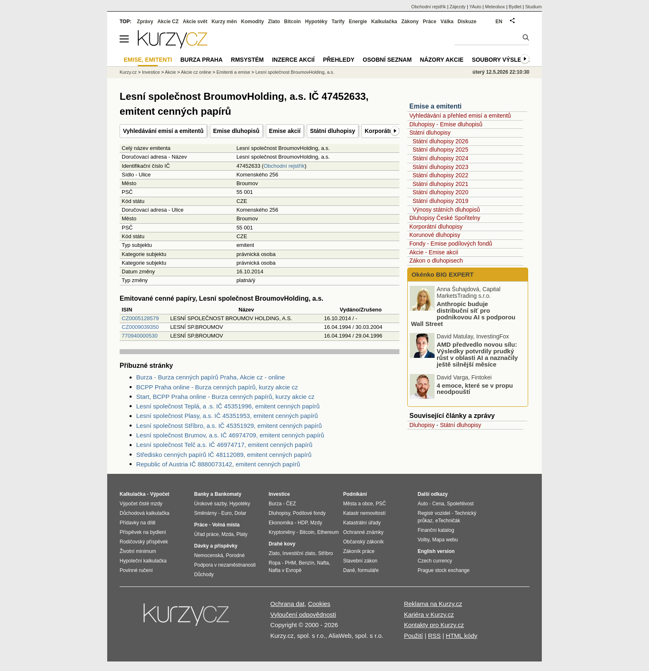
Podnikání (355, 494)
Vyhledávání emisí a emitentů (163, 131)
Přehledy (338, 59)
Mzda (227, 534)
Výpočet (159, 494)
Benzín (306, 563)
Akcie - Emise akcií (433, 252)
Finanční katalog (436, 530)
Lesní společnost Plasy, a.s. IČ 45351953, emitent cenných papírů (227, 415)
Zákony (409, 21)
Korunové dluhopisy (434, 235)
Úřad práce (206, 534)
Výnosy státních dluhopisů (446, 209)
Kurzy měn (224, 21)
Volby (423, 540)
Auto (423, 504)
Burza (275, 504)
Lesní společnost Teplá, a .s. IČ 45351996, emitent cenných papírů (228, 406)
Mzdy (316, 523)
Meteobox (495, 6)
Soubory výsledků (503, 59)
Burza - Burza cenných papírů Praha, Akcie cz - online (210, 377)
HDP (303, 523)
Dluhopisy (422, 425)
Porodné (235, 555)
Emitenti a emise (233, 72)
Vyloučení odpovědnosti (303, 614)
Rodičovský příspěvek (144, 542)
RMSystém (247, 59)
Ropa (275, 563)
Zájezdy (457, 6)
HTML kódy (461, 635)
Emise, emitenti (148, 59)
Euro (226, 513)
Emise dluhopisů (236, 131)
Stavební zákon (360, 561)
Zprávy (145, 21)
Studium (533, 6)
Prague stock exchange (443, 570)
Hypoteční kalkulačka (143, 561)
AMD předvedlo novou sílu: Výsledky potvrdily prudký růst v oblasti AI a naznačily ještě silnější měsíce (477, 354)
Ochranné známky (363, 532)
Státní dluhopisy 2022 (441, 175)
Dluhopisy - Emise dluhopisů (446, 124)
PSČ (381, 504)
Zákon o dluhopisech (436, 260)
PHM (290, 563)
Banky (201, 494)
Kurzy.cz (128, 72)
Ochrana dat (287, 603)
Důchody (204, 574)
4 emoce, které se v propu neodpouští (475, 388)
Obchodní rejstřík (284, 166)
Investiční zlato (298, 553)
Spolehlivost (460, 504)
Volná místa (225, 525)
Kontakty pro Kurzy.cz (434, 624)
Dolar (240, 513)
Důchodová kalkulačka (144, 513)
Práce (430, 21)
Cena (438, 504)
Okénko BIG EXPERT (442, 274)
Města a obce (358, 504)
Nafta (323, 563)
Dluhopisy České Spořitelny (444, 218)
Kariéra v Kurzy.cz (429, 614)
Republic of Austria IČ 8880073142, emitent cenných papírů (218, 464)
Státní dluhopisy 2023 (441, 167)
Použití (413, 635)
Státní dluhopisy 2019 (441, 201)
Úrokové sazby (210, 504)
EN (498, 21)
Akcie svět (195, 21)
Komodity (252, 21)
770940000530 (140, 336)
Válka (446, 21)
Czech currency (435, 561)
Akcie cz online (196, 72)
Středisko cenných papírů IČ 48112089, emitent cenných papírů (224, 454)
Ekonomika (281, 523)
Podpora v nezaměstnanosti (225, 565)
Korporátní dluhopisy (435, 226)
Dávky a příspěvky (216, 546)
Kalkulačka (384, 21)
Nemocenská (208, 555)
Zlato (274, 21)
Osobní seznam (387, 59)
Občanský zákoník (363, 542)
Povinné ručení (136, 570)
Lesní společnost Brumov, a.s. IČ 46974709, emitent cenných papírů (230, 435)
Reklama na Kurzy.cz (433, 603)
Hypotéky (316, 21)
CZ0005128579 (140, 318)
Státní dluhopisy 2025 (441, 149)
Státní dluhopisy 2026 (441, 141)
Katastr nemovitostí (364, 513)
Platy (242, 534)
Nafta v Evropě (285, 570)
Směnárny (205, 513)
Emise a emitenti (435, 106)
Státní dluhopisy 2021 (441, 184)
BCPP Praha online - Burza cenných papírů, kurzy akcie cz (217, 387)
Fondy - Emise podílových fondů (450, 243)
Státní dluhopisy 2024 (441, 158)
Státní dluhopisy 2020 (441, 192)
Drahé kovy (282, 544)
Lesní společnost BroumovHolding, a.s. (294, 72)
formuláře (368, 570)
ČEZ (291, 504)
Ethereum (328, 532)
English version (436, 551)
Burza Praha (201, 59)
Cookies (319, 603)
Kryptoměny (282, 532)
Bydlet (515, 6)
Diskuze (467, 21)
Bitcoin (292, 21)
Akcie (170, 72)
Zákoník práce (359, 551)
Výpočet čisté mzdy (141, 504)
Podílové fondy (309, 513)
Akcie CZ (167, 21)
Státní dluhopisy (332, 131)
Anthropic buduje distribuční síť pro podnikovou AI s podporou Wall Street (463, 313)
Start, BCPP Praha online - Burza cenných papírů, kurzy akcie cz (225, 396)
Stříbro (325, 553)
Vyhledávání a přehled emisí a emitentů (460, 115)
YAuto (475, 6)
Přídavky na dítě (138, 523)
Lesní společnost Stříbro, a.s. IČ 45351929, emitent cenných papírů (229, 425)
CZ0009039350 (140, 327)
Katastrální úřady (362, 523)
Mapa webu (445, 540)
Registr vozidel (434, 513)
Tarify (338, 21)
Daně (349, 570)
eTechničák (447, 521)
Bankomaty (227, 494)
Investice (151, 72)
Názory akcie (442, 59)
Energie (358, 21)
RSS (434, 635)
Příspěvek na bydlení (143, 532)
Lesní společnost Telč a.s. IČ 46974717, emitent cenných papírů (224, 444)
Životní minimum (138, 551)
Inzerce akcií (293, 59)
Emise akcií (284, 131)
